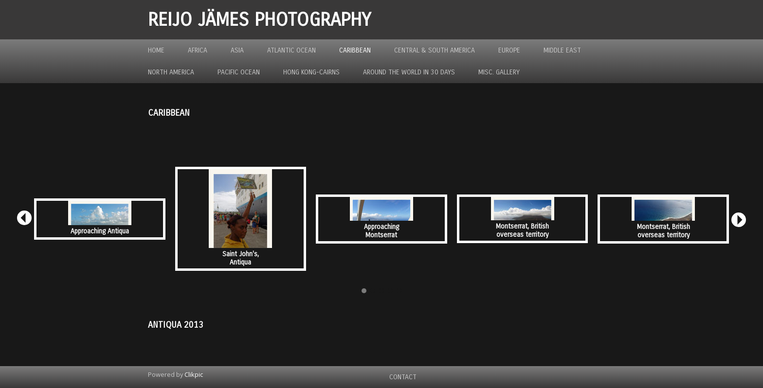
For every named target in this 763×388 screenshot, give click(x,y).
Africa (197, 50)
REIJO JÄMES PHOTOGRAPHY (259, 20)
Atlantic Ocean (291, 50)
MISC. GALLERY (499, 72)
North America (171, 72)
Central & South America (434, 50)
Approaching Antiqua (100, 231)
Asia (237, 50)
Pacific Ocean (239, 72)
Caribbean (355, 50)
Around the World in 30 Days (409, 72)
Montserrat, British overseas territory (522, 230)
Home (156, 50)
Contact (403, 377)
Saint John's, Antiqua (240, 258)
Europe (509, 50)
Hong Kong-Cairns (311, 72)
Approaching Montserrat (381, 231)
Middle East (562, 50)
